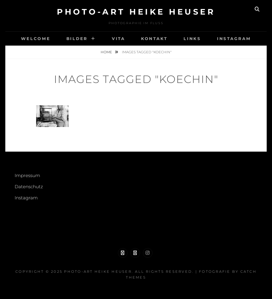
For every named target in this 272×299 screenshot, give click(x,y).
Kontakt (154, 38)
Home (107, 52)
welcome (35, 38)
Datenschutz (29, 186)
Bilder (77, 38)
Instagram (234, 38)
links (192, 38)
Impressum (27, 175)
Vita (118, 38)
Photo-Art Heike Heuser (136, 12)
